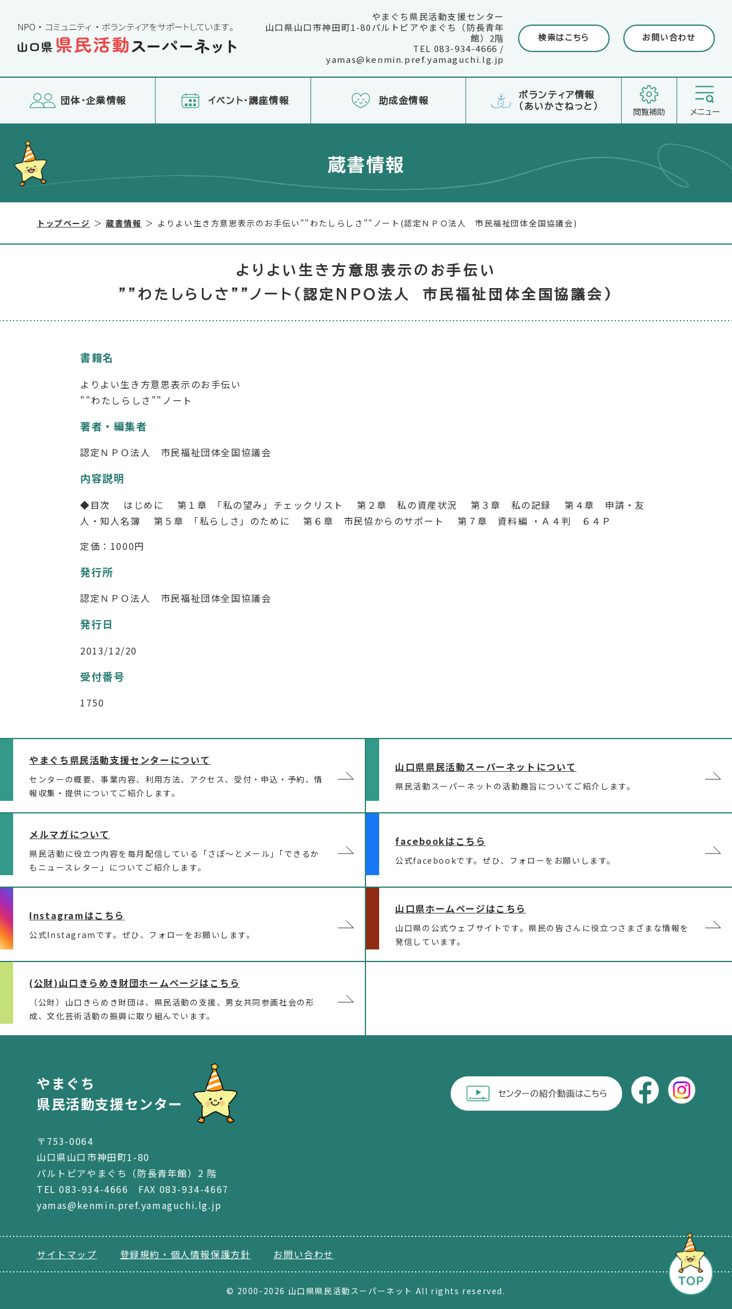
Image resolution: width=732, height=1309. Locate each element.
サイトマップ (67, 1254)
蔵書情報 (123, 223)
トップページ (63, 223)
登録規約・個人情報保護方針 (185, 1254)
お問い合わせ (669, 38)
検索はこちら (564, 38)
